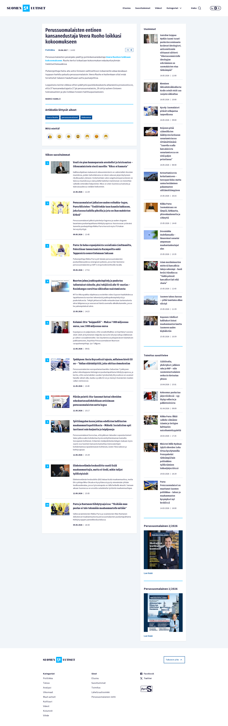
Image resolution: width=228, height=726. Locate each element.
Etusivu (127, 8)
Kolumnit (48, 710)
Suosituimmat (142, 8)
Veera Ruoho (52, 117)
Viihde (46, 715)
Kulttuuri (47, 701)
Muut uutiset (49, 697)
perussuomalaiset (70, 117)
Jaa (129, 50)
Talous (46, 683)
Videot (158, 8)
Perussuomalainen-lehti (103, 697)
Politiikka (50, 50)
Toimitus (95, 687)
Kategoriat (174, 8)
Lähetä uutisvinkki (100, 692)
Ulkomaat (48, 692)
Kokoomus (86, 117)
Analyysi (47, 687)
